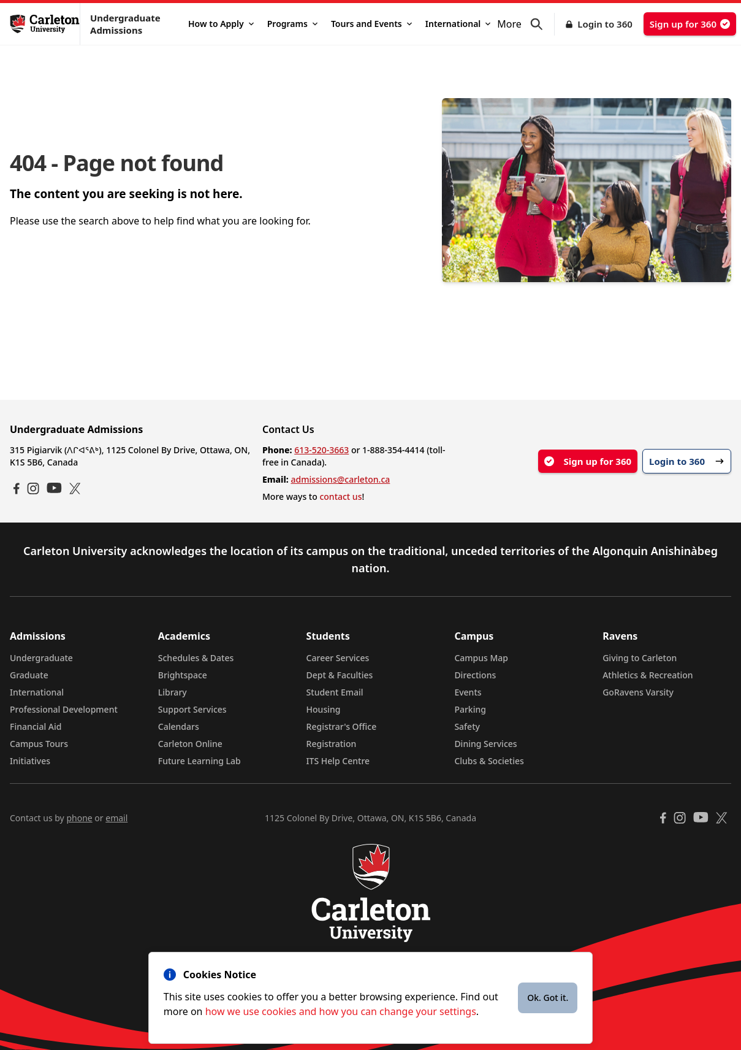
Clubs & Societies (488, 761)
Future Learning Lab (199, 761)
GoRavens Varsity (638, 692)
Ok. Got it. (547, 997)
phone (79, 818)
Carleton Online (190, 743)
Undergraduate (41, 658)
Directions (475, 675)
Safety (467, 726)
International (458, 23)
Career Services (338, 658)
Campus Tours (39, 743)
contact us (340, 496)
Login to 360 (605, 24)
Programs (292, 23)
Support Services (192, 709)
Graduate (29, 675)
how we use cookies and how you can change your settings (340, 1011)
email (116, 818)
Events (467, 692)
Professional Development (64, 709)
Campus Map (481, 658)
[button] (542, 24)
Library (172, 692)
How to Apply (221, 23)
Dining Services (485, 743)
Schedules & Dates (196, 658)
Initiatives (30, 761)
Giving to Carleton (639, 658)
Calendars (178, 726)
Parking (470, 709)
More (509, 24)
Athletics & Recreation (647, 675)
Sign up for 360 (690, 24)
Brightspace (182, 675)
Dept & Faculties (339, 675)
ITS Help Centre (338, 761)
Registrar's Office (341, 726)
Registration (331, 743)
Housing (323, 709)
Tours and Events (371, 23)
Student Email (334, 692)
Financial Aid (35, 726)
